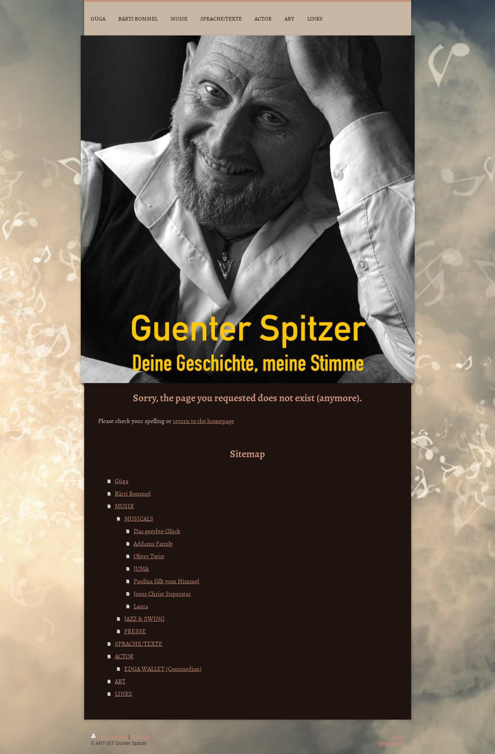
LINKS (123, 693)
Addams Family (153, 543)
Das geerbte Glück (157, 531)
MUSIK (124, 506)
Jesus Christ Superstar (162, 593)
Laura (141, 606)
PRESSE (135, 631)
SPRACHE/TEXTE (138, 643)
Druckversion (109, 736)
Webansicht (391, 743)
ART (120, 681)
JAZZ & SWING (144, 618)
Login (398, 736)
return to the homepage (203, 420)
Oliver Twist (149, 556)
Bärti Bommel (133, 493)
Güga (121, 481)
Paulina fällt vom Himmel (166, 581)
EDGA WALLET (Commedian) (163, 668)
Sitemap (140, 736)
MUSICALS (138, 518)
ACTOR (124, 656)
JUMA (141, 568)
